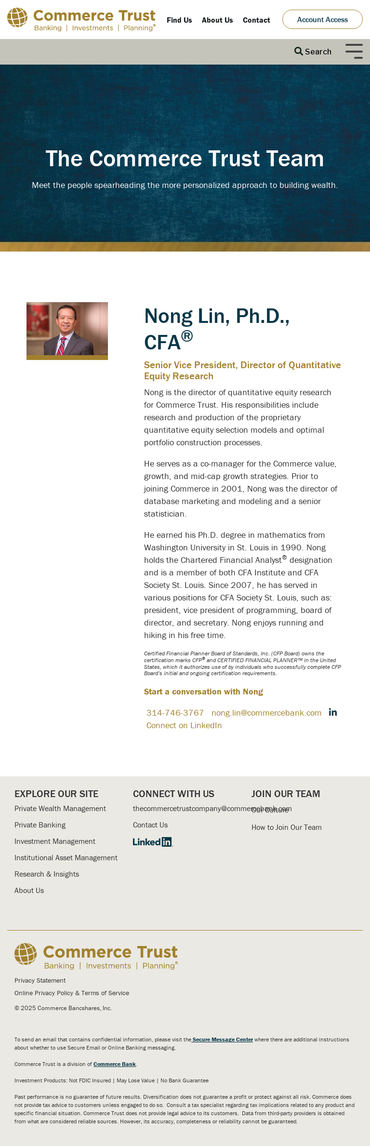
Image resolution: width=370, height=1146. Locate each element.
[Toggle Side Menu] (354, 50)
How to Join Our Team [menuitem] (286, 827)
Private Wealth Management (60, 808)
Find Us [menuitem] (179, 20)
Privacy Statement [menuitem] (40, 980)
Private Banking (40, 824)
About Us (29, 890)
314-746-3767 (175, 712)
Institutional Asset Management (66, 857)
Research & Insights (46, 874)
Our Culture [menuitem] (270, 809)
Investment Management (54, 841)
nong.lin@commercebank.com (266, 712)
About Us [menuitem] (217, 20)
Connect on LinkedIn (184, 725)
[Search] (312, 52)
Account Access (322, 19)
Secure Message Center (223, 1039)
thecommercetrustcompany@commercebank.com (212, 808)
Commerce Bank (114, 1063)
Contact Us (150, 824)
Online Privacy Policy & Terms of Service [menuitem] (71, 993)
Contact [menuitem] (256, 20)
